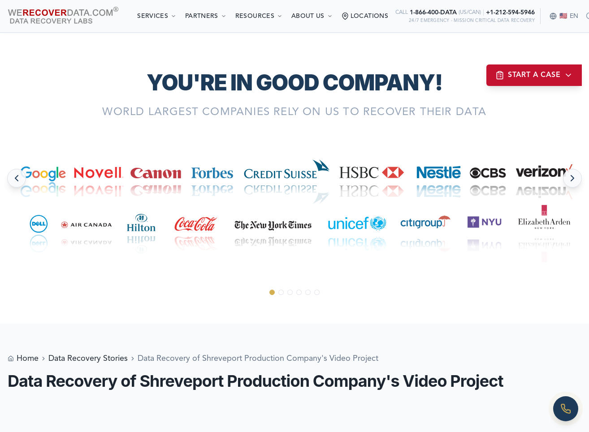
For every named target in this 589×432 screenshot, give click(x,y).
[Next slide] (572, 178)
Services (156, 16)
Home (28, 359)
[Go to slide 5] (308, 292)
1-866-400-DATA (433, 12)
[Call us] (565, 408)
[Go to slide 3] (290, 292)
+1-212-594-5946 (510, 12)
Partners (205, 16)
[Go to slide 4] (299, 292)
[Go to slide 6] (317, 292)
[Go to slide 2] (281, 292)
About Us (312, 16)
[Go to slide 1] (272, 292)
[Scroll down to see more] (294, 309)
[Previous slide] (16, 178)
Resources (258, 16)
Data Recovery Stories (88, 359)
